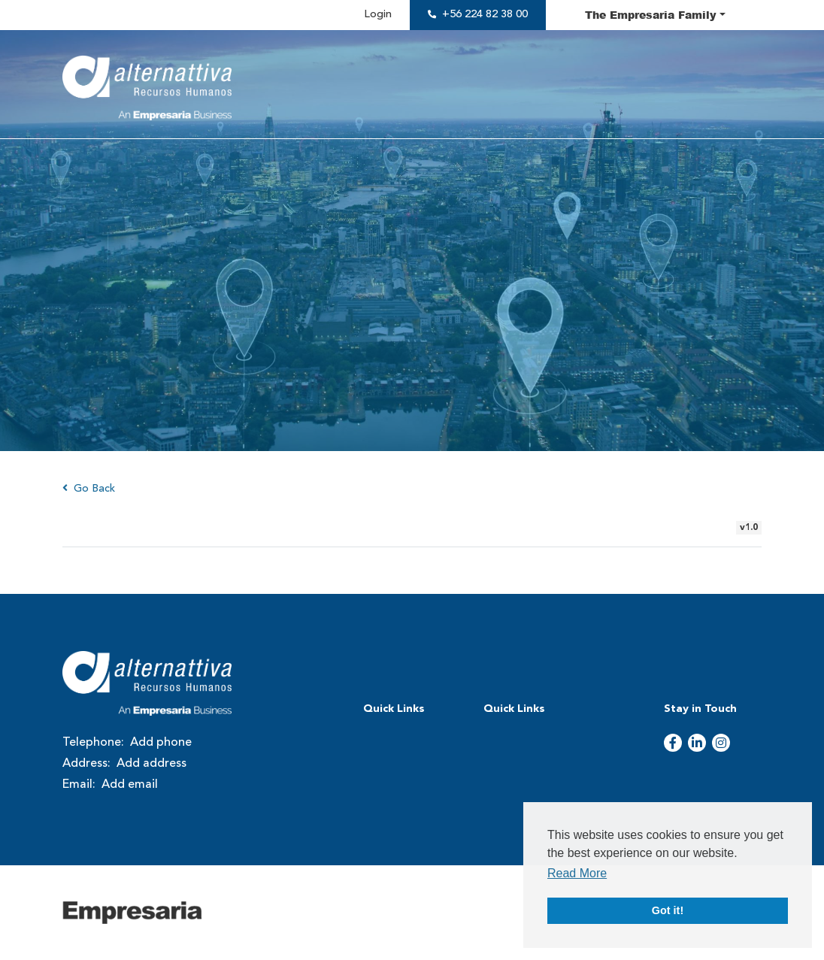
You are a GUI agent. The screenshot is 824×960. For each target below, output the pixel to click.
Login (378, 14)
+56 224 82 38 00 (485, 14)
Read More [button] (577, 873)
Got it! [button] (667, 910)
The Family (650, 14)
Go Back (88, 488)
